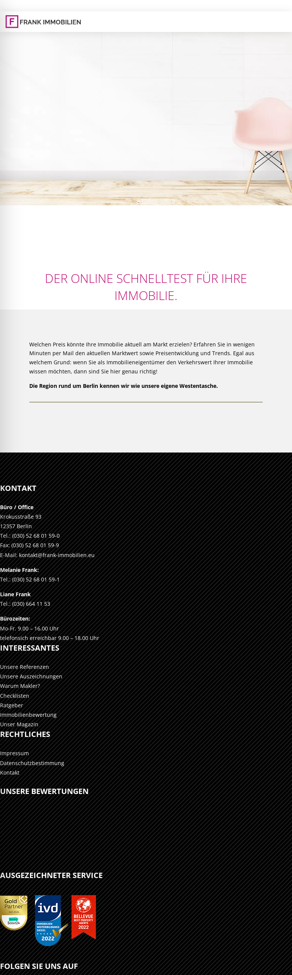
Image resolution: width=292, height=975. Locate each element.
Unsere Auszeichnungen (31, 676)
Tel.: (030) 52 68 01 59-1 (30, 579)
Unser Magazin (19, 724)
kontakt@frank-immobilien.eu (57, 555)
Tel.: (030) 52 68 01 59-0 (30, 535)
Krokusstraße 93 (20, 516)
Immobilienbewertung (28, 714)
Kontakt (9, 772)
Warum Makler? (20, 685)
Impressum (14, 753)
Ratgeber (11, 705)
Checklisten (14, 695)
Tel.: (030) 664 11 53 (25, 603)
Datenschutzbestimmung (32, 763)
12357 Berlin (16, 526)
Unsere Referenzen (24, 666)
